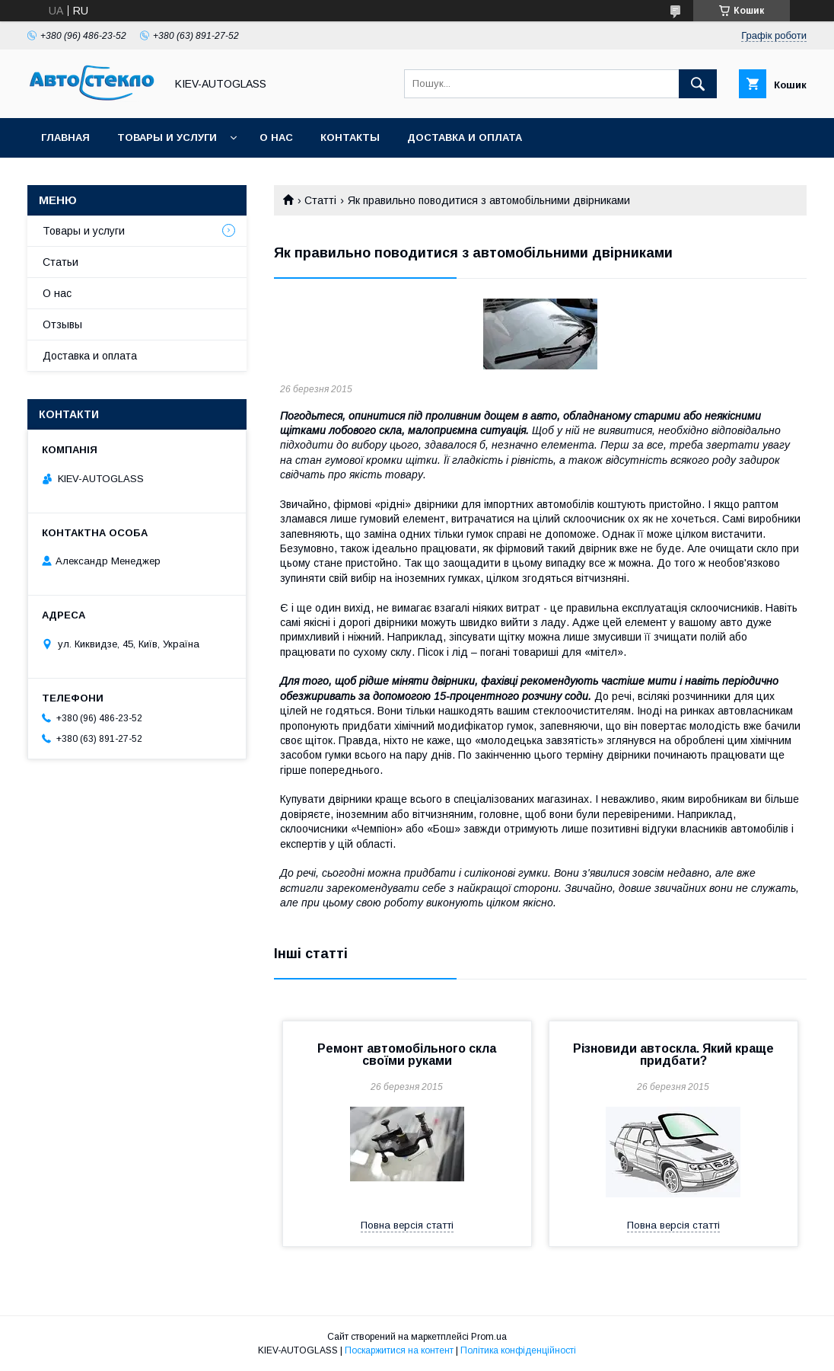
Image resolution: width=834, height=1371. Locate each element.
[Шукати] (698, 83)
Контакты (350, 137)
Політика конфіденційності (518, 1350)
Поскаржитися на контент (399, 1350)
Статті (320, 200)
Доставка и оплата (464, 137)
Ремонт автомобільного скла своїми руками (406, 1054)
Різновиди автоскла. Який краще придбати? (673, 1054)
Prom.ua (489, 1336)
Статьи (60, 262)
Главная (65, 137)
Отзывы (62, 324)
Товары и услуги (167, 137)
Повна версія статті (407, 1225)
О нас (276, 137)
